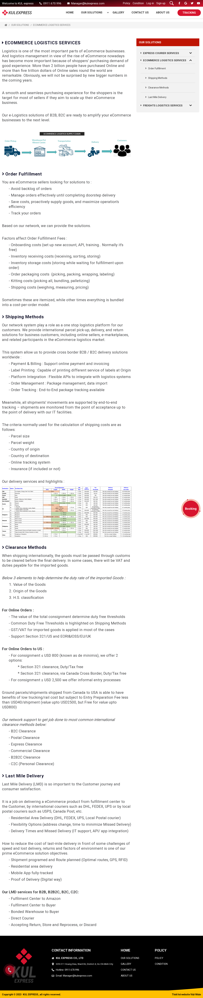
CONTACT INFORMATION (71, 950)
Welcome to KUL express (18, 3)
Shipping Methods (156, 78)
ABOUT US (162, 12)
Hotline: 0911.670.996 (67, 969)
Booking (191, 508)
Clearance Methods (157, 87)
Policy (126, 3)
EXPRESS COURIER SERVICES (160, 53)
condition (161, 963)
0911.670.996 (52, 3)
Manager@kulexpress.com (88, 3)
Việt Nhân (195, 994)
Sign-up (160, 3)
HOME (125, 950)
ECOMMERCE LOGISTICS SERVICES (51, 25)
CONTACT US (140, 12)
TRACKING (189, 12)
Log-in (150, 3)
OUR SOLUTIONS (93, 12)
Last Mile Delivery (155, 97)
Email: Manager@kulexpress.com (74, 975)
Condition (138, 3)
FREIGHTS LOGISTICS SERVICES (162, 105)
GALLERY (118, 12)
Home (70, 12)
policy (159, 958)
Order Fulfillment (155, 68)
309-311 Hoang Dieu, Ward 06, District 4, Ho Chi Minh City (84, 964)
